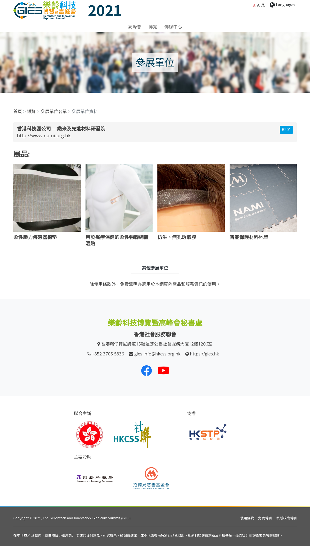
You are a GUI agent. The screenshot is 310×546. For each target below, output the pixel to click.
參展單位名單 (54, 111)
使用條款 (247, 518)
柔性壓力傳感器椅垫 (35, 237)
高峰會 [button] (134, 27)
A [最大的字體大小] (263, 5)
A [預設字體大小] (254, 5)
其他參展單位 (155, 268)
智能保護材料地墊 (249, 237)
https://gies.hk (204, 354)
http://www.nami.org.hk (44, 135)
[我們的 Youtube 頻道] (163, 370)
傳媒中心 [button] (173, 27)
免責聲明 (265, 518)
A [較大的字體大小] (258, 5)
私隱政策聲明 (286, 518)
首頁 (17, 111)
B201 (286, 129)
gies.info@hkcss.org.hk (157, 354)
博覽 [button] (152, 27)
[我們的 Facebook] (146, 370)
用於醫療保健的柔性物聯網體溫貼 (116, 240)
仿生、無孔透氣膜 (176, 237)
